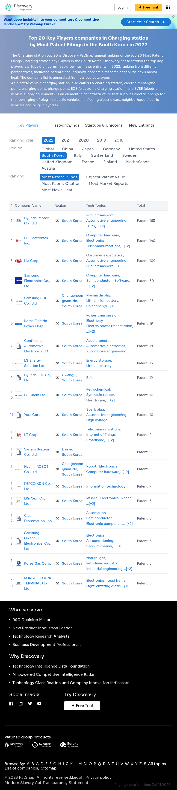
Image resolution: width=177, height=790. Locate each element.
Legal (77, 777)
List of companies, (22, 768)
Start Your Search (146, 22)
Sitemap (48, 768)
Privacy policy (98, 777)
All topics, (157, 764)
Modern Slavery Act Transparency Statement (46, 782)
